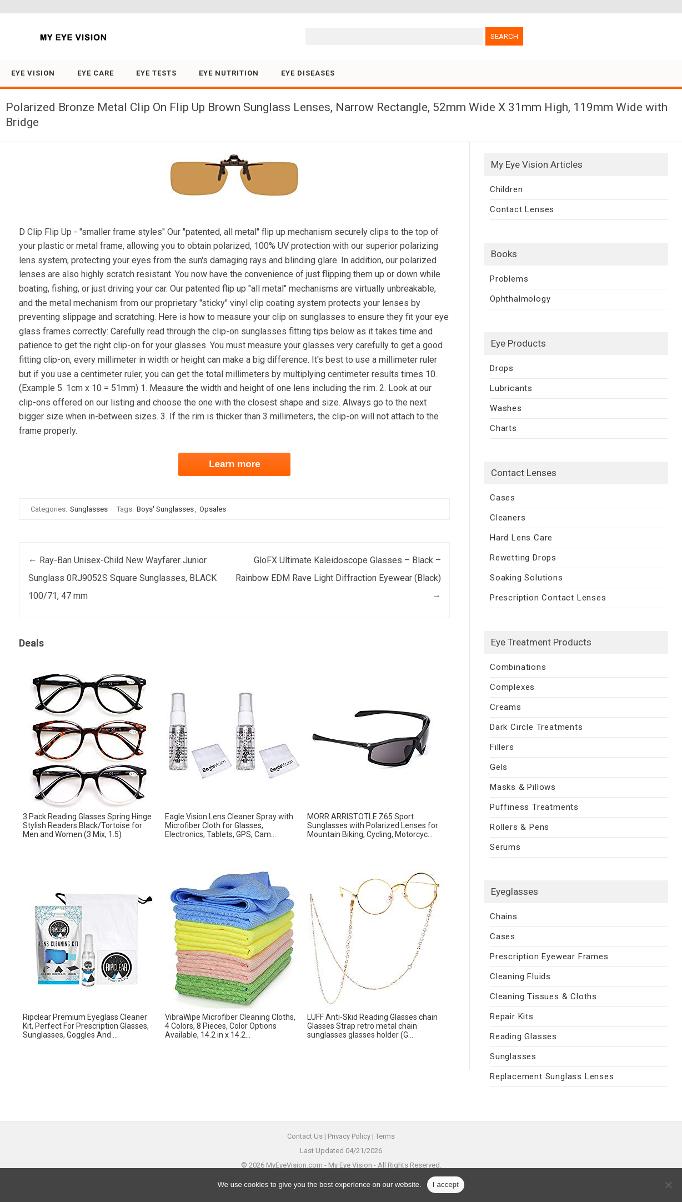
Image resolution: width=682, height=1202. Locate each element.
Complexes (512, 687)
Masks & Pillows (523, 787)
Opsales (212, 509)
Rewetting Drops (523, 558)
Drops (502, 368)
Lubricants (511, 388)
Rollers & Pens (519, 827)
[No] (668, 1184)
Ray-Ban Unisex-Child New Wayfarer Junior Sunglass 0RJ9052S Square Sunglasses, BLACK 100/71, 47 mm (122, 578)
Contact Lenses (522, 209)
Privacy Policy (349, 1136)
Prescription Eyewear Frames (549, 956)
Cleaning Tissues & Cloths (543, 996)
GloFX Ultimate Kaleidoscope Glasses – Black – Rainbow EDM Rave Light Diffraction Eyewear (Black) (338, 578)
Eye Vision (33, 73)
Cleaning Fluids (520, 976)
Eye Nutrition (229, 73)
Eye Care (95, 73)
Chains (504, 916)
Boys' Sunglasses (165, 509)
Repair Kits (512, 1016)
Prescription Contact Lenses (548, 598)
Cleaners (507, 518)
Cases (502, 498)
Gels (499, 767)
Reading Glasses (523, 1036)
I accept (446, 1184)
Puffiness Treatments (534, 807)
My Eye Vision (350, 1165)
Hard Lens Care (521, 538)
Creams (505, 707)
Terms (385, 1136)
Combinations (518, 667)
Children (506, 189)
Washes (506, 408)
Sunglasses (89, 509)
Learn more (234, 464)
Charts (503, 428)
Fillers (502, 747)
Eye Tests (156, 73)
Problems (509, 279)
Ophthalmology (520, 299)
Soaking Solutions (526, 578)
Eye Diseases (308, 73)
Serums (505, 847)
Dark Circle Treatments (536, 727)
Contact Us (305, 1136)
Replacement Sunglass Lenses (552, 1076)
